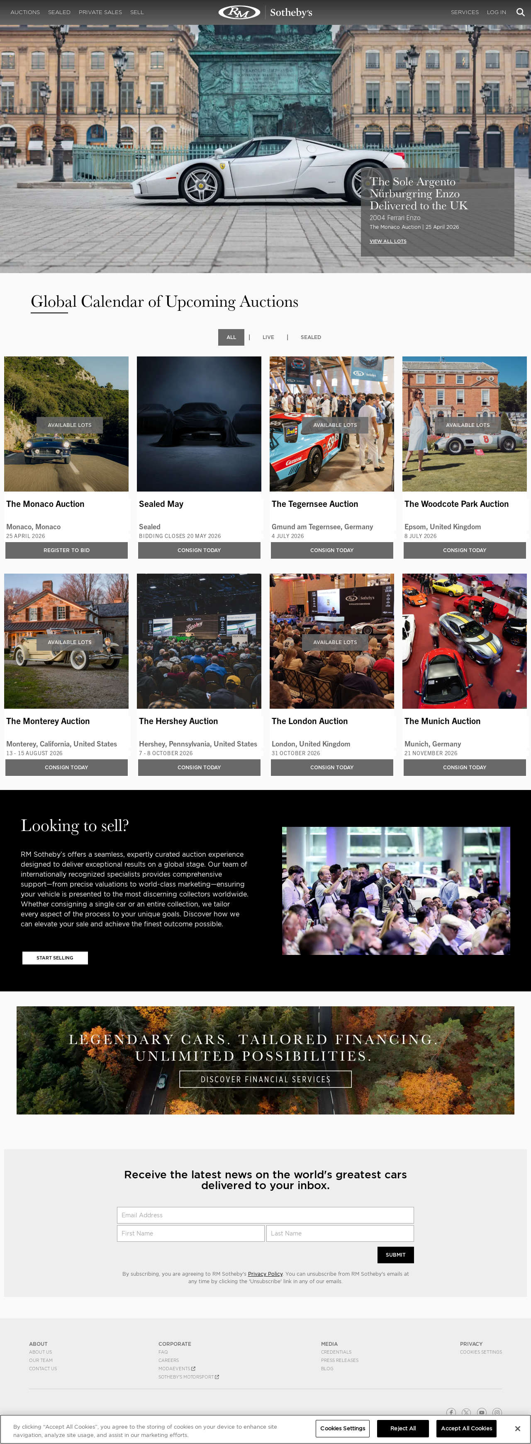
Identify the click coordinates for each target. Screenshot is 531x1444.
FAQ (163, 1352)
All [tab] (231, 337)
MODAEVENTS (176, 1368)
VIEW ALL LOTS (388, 241)
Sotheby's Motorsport (188, 1377)
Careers (168, 1360)
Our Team (41, 1360)
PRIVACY (471, 1344)
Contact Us (43, 1368)
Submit (396, 1255)
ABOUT (38, 1344)
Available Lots (70, 425)
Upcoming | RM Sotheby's (265, 12)
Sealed (59, 12)
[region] (265, 1429)
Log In (496, 12)
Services (465, 12)
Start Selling (55, 958)
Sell (137, 12)
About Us (40, 1352)
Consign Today (199, 550)
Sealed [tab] (311, 337)
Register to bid (67, 550)
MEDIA (329, 1344)
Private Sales (100, 12)
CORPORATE (174, 1344)
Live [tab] (268, 337)
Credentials (336, 1352)
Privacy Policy (265, 1274)
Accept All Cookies (466, 1428)
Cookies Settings (481, 1352)
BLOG (327, 1368)
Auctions (25, 12)
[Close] (518, 1429)
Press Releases (339, 1360)
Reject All (403, 1428)
